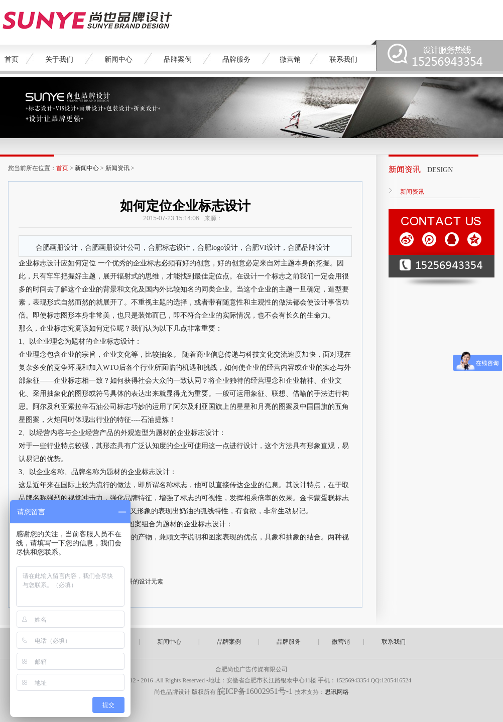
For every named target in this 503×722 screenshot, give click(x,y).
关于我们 (59, 59)
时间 (40, 289)
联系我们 (343, 59)
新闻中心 (118, 59)
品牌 (78, 472)
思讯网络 (337, 691)
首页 (12, 59)
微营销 (290, 59)
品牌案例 (178, 59)
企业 (26, 263)
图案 (286, 406)
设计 (54, 263)
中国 (307, 406)
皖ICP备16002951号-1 (256, 691)
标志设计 (120, 341)
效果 (286, 498)
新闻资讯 (117, 168)
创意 (203, 263)
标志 (40, 263)
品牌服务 (236, 59)
